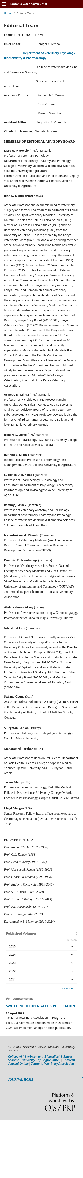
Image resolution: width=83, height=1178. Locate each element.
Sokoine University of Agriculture (33, 1060)
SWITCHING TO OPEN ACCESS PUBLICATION (40, 1006)
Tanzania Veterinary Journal (28, 4)
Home (7, 13)
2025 (41, 946)
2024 (41, 955)
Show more (68, 988)
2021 (41, 979)
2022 (41, 971)
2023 (41, 963)
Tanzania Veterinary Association (52, 1063)
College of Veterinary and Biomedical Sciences (40, 1056)
